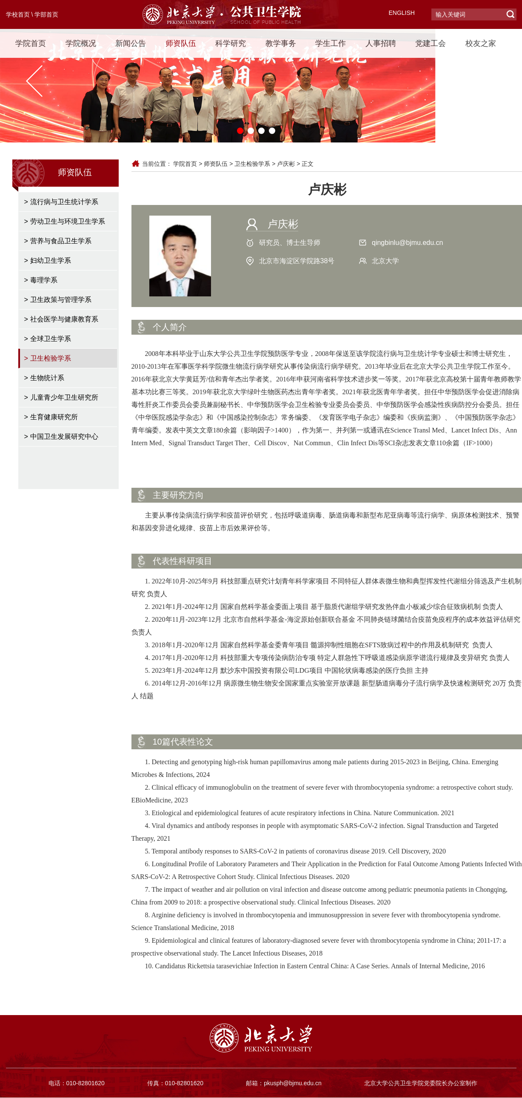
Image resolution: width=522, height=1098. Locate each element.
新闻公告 (130, 43)
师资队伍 (180, 43)
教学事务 (280, 43)
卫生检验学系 (252, 163)
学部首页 (46, 14)
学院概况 (81, 43)
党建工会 (430, 43)
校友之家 (480, 43)
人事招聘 (380, 43)
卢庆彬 (286, 163)
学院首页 (30, 43)
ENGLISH (402, 12)
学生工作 (330, 43)
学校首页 (18, 14)
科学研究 (230, 43)
